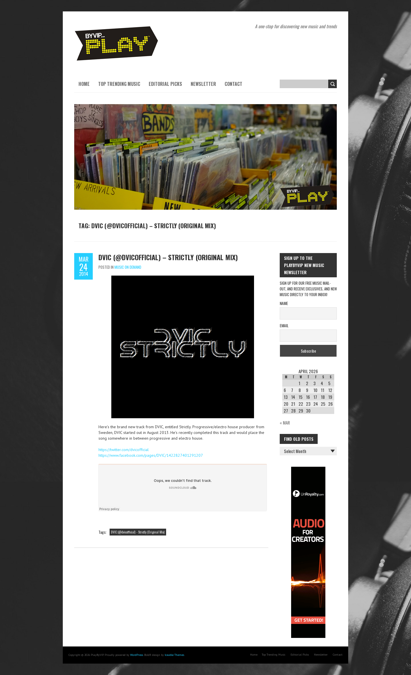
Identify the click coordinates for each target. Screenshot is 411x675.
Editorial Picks (165, 83)
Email (284, 325)
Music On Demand (127, 267)
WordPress (136, 655)
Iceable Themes (174, 655)
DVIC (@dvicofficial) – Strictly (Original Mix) (168, 257)
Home (84, 83)
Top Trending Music (119, 83)
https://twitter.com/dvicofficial (123, 449)
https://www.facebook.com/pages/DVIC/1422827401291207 (150, 455)
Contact (233, 83)
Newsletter (203, 83)
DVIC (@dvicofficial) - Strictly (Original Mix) (138, 532)
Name (284, 303)
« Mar (285, 422)
